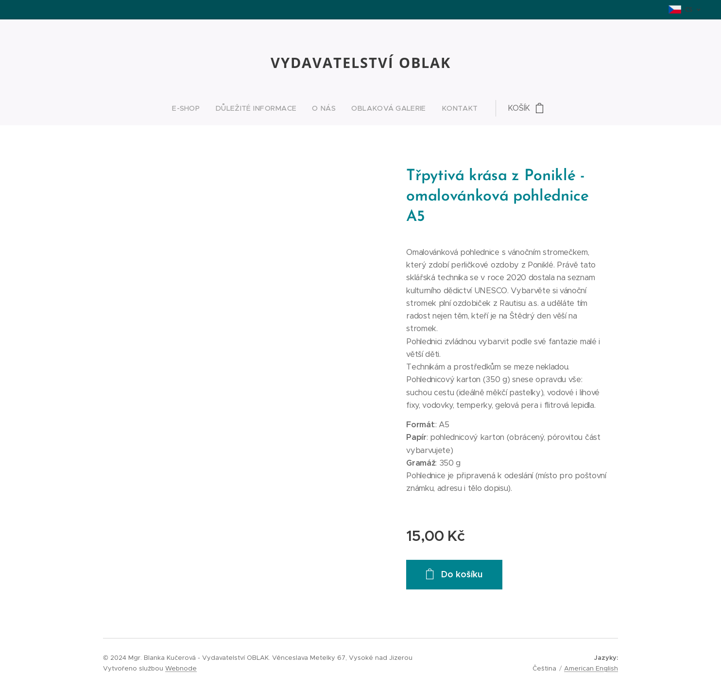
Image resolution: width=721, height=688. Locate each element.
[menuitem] (298, 108)
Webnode (181, 668)
